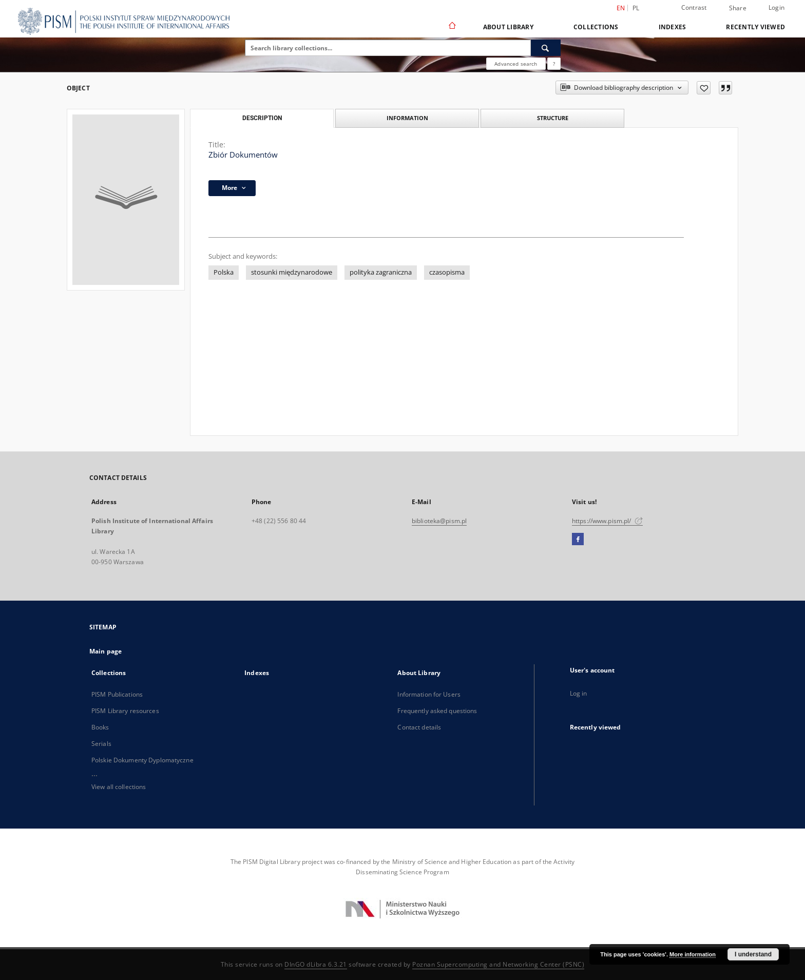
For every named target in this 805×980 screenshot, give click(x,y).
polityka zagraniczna (381, 272)
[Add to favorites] (704, 87)
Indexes (672, 27)
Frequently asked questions (437, 710)
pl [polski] (636, 8)
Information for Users (429, 694)
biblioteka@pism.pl (439, 520)
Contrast (694, 7)
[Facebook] (578, 539)
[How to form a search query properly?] (554, 63)
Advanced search (515, 63)
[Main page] (451, 26)
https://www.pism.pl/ (607, 520)
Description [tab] (262, 118)
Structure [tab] (552, 118)
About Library (508, 27)
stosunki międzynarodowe (291, 272)
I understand (753, 954)
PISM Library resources (125, 710)
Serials (101, 743)
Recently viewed (755, 27)
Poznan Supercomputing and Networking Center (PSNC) (498, 964)
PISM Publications (117, 694)
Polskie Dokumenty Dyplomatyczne (142, 760)
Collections (596, 27)
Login (776, 7)
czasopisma (447, 272)
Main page (105, 651)
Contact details (419, 727)
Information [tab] (407, 118)
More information (692, 954)
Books (100, 727)
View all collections (118, 786)
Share (737, 8)
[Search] (546, 48)
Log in (578, 693)
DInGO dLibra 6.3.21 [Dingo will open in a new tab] (315, 964)
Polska (224, 272)
